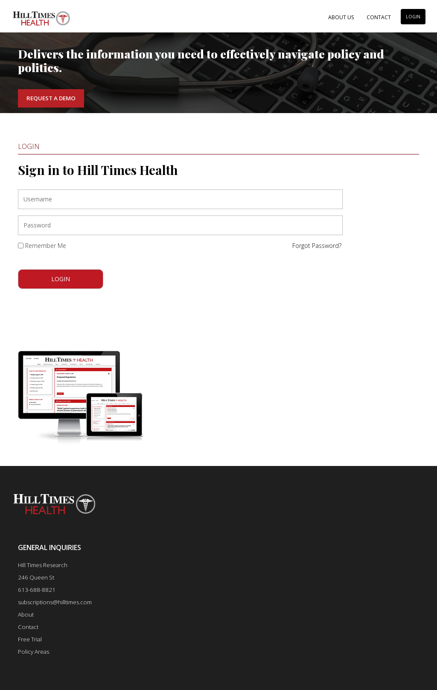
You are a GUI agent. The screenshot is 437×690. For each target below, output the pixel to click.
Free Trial (30, 639)
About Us (341, 17)
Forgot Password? (316, 246)
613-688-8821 (36, 590)
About (26, 614)
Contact (379, 17)
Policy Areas (33, 651)
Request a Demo (51, 98)
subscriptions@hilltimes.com (55, 602)
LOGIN (413, 17)
